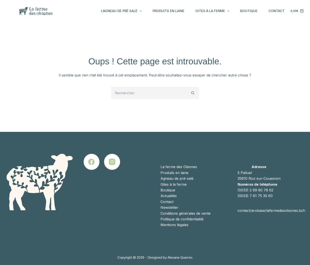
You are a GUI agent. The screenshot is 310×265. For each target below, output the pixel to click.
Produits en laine (168, 11)
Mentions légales (174, 225)
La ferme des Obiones (178, 167)
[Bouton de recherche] (193, 93)
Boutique (249, 11)
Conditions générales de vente (185, 213)
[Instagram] (112, 162)
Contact (277, 11)
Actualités (168, 196)
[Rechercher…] (149, 93)
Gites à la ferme (213, 11)
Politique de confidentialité (182, 219)
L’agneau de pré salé (122, 11)
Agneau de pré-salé (176, 178)
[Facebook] (92, 162)
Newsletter (169, 207)
